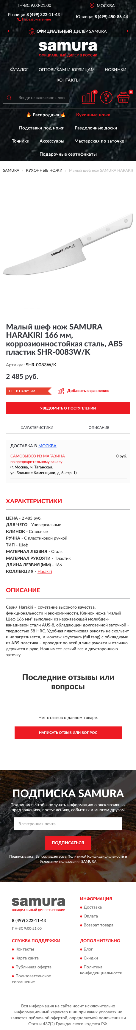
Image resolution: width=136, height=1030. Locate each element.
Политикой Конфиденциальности (96, 856)
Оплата (91, 917)
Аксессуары (52, 141)
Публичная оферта (33, 967)
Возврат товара (98, 925)
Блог (88, 949)
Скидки (91, 958)
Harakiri (44, 572)
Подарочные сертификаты (68, 154)
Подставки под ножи (42, 128)
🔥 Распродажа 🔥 (46, 115)
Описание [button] (99, 427)
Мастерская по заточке (99, 141)
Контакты (68, 80)
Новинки (115, 70)
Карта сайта (27, 958)
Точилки (20, 141)
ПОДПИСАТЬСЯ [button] (68, 843)
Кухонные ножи (93, 115)
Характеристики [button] (37, 427)
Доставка (93, 908)
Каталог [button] (19, 70)
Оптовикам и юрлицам (67, 70)
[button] (34, 19)
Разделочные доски (96, 128)
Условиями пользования (60, 861)
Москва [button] (47, 446)
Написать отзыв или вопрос (68, 732)
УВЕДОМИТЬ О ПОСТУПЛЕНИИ (68, 408)
